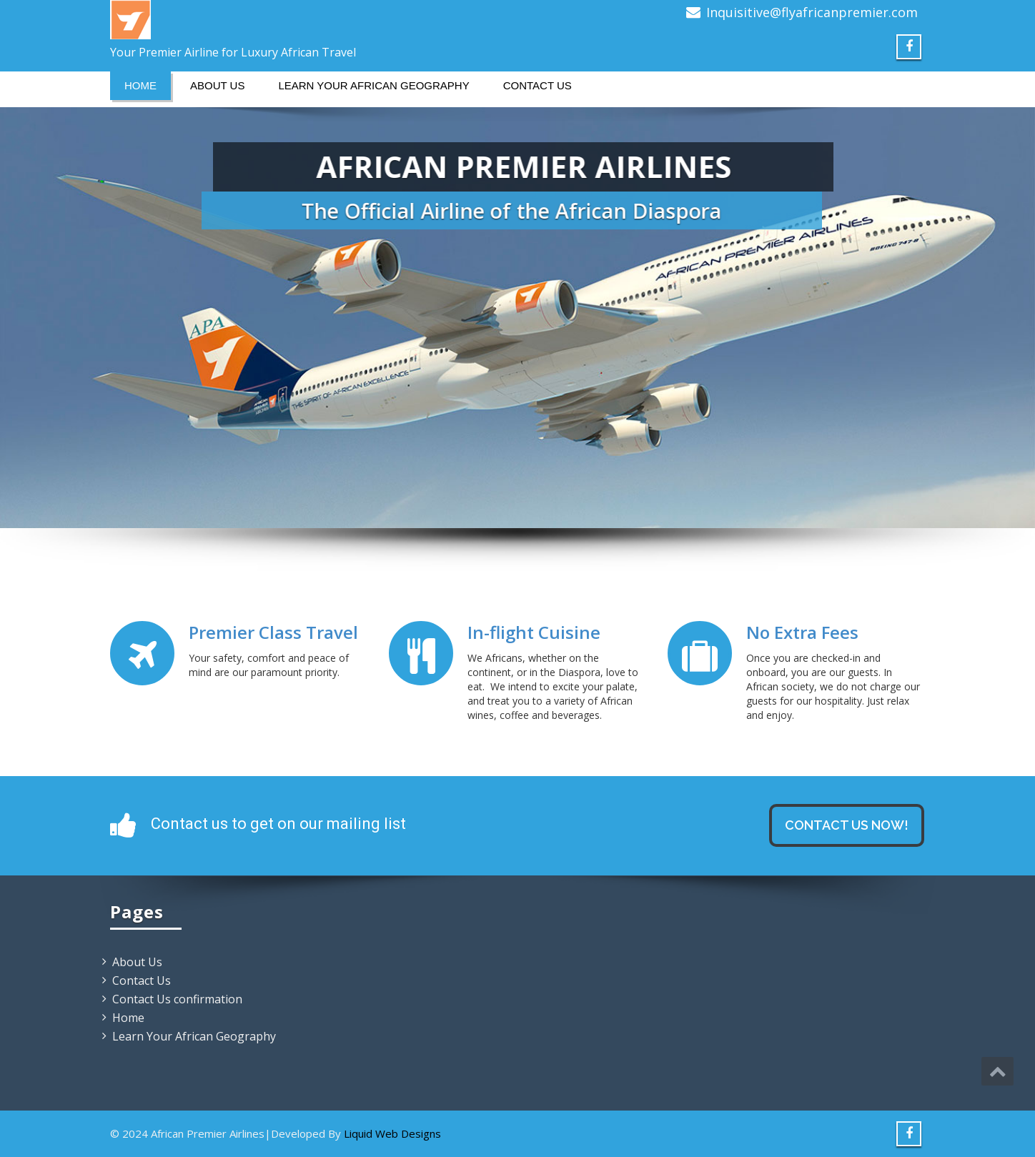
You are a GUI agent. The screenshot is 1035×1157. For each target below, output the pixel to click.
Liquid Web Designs (392, 1133)
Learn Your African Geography (373, 85)
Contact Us (537, 85)
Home (140, 85)
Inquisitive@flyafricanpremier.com (812, 12)
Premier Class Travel (273, 633)
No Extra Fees (802, 633)
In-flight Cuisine (534, 633)
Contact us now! (846, 825)
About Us (217, 85)
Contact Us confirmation (177, 999)
